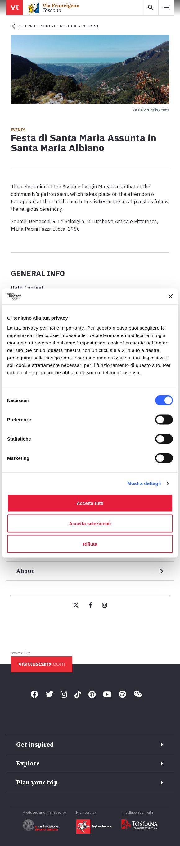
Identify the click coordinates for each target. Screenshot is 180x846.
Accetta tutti (90, 503)
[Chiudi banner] (171, 296)
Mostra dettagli (144, 483)
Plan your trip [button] (37, 782)
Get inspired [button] (35, 744)
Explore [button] (28, 763)
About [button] (25, 571)
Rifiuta (90, 543)
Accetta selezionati (90, 523)
